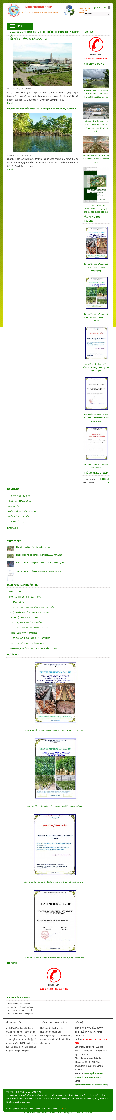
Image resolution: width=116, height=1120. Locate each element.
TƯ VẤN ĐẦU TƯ (16, 522)
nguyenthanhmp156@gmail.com (91, 1085)
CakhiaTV (38, 1113)
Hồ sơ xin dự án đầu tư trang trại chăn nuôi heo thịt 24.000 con (96, 158)
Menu (20, 26)
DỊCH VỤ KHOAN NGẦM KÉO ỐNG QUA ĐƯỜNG (32, 607)
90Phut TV (29, 1113)
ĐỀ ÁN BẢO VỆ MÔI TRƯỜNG (22, 511)
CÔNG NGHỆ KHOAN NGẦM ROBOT (27, 643)
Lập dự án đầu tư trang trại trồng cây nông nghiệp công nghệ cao (96, 317)
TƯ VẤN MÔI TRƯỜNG (19, 496)
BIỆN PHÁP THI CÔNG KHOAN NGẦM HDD (30, 612)
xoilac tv (52, 1113)
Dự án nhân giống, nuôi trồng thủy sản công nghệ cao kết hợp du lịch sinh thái (96, 208)
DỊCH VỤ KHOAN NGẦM (19, 501)
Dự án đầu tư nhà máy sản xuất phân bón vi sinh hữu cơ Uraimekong (96, 417)
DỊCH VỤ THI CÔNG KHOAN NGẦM (24, 597)
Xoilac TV (87, 1113)
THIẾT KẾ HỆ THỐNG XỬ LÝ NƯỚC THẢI (27, 39)
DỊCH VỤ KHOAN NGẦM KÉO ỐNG (26, 623)
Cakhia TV (61, 1113)
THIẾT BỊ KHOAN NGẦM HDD (23, 633)
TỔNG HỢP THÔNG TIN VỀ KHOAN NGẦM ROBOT (33, 648)
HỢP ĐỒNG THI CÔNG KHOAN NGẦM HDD (30, 638)
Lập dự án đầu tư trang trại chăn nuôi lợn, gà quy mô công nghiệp (96, 267)
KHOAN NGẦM (17, 602)
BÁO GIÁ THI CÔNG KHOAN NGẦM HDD (29, 628)
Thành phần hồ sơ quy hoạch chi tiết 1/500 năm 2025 (39, 555)
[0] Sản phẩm (100, 7)
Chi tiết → (11, 103)
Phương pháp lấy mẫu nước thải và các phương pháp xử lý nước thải (41, 108)
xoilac (45, 1113)
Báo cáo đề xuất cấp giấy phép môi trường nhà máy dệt (40, 562)
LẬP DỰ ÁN (13, 506)
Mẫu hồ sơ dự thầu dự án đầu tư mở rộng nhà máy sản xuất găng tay (96, 367)
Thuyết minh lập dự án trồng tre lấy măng (34, 547)
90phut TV (70, 1113)
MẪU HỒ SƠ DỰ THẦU (18, 516)
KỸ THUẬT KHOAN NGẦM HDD (24, 617)
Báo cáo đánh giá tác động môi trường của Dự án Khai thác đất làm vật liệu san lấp (96, 93)
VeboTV (79, 1113)
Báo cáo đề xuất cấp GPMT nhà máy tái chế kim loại (38, 571)
